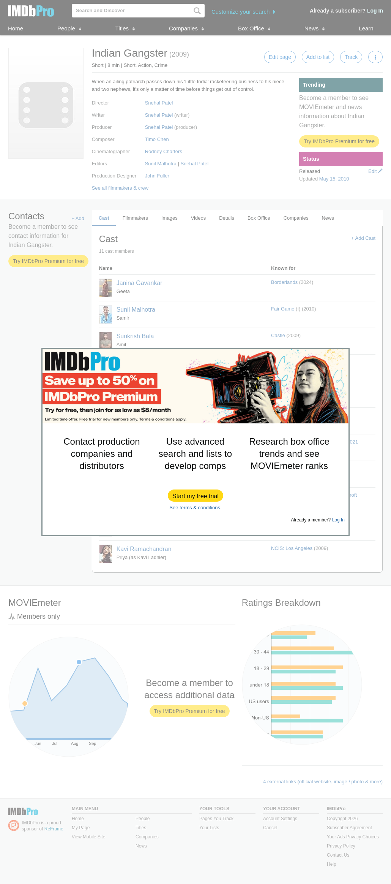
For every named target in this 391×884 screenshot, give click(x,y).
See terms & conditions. (195, 507)
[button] (195, 495)
